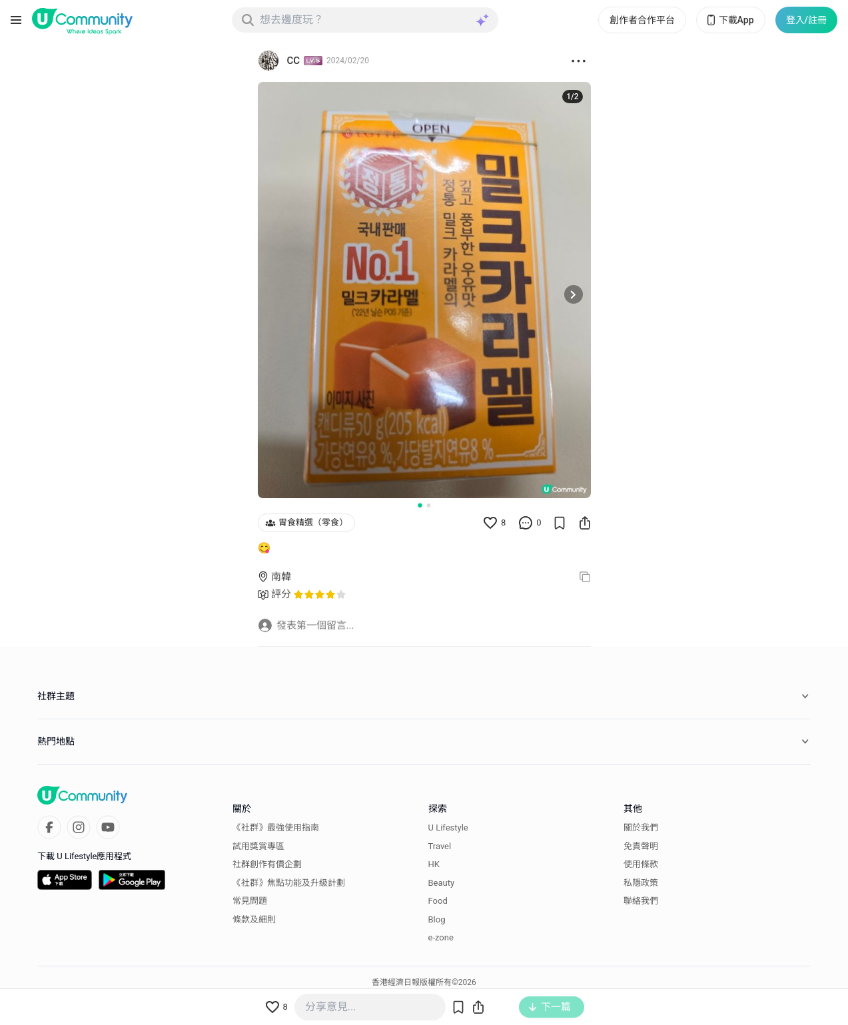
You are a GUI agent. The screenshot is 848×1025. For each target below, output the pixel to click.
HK (434, 864)
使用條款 (641, 864)
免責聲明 (641, 846)
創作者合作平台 (642, 20)
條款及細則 (254, 919)
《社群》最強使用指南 (275, 828)
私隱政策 (641, 883)
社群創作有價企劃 (267, 864)
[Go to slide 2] (428, 505)
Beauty (441, 883)
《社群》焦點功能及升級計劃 (288, 883)
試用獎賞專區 (258, 846)
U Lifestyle (448, 828)
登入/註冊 (806, 20)
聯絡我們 (641, 901)
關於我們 (641, 828)
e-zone (441, 937)
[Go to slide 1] (420, 505)
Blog (437, 919)
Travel (440, 846)
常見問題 (249, 901)
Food (438, 901)
